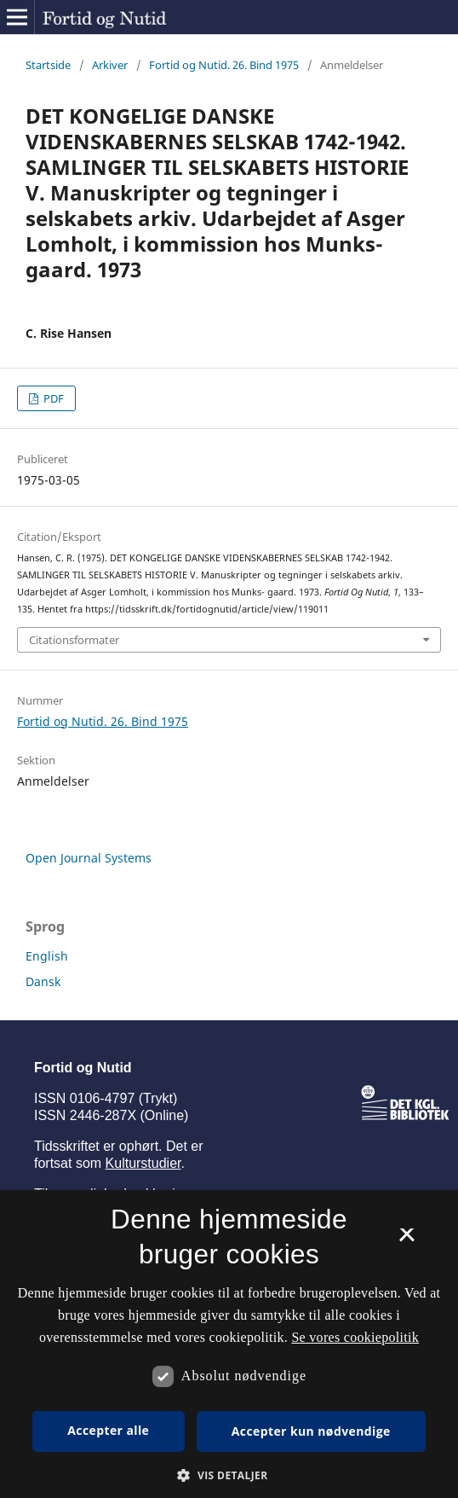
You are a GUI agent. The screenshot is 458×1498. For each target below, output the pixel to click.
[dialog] (229, 1344)
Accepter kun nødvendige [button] (311, 1431)
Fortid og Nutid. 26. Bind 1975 (224, 65)
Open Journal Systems (89, 858)
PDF (52, 398)
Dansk (43, 981)
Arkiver (110, 65)
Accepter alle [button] (108, 1430)
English (47, 956)
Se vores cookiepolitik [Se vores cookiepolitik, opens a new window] (355, 1337)
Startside (48, 65)
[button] (228, 1475)
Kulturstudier (143, 1163)
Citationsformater (74, 639)
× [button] (406, 1240)
